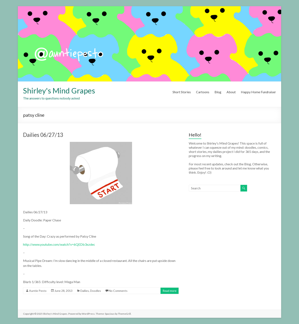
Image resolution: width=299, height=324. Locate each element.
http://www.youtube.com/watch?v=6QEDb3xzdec (59, 244)
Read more (169, 290)
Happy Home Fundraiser (258, 92)
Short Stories (182, 92)
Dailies (84, 290)
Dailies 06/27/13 (43, 134)
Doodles (95, 290)
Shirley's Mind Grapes (59, 90)
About (231, 92)
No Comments (118, 290)
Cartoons (202, 92)
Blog (217, 92)
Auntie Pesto (38, 290)
